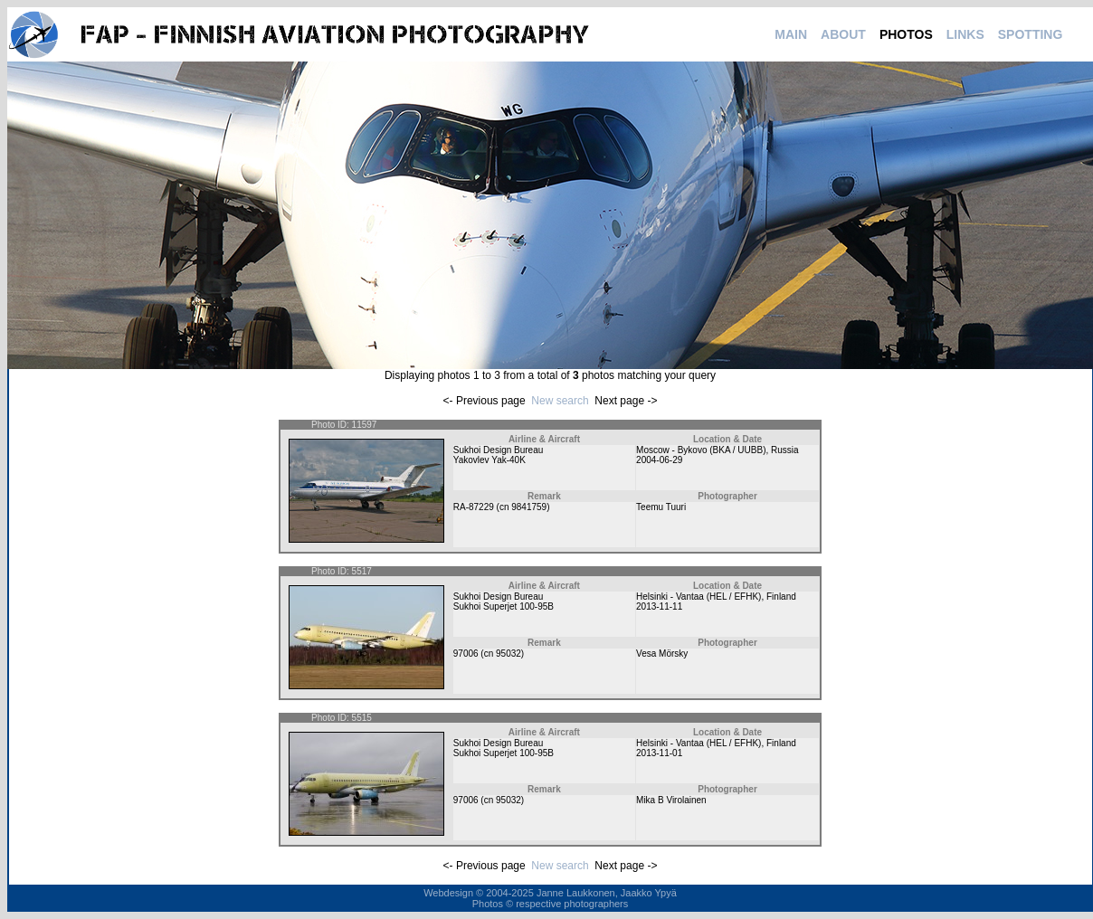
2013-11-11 (659, 606)
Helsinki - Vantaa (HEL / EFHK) (698, 597)
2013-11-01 (659, 753)
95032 (508, 653)
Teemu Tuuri (661, 507)
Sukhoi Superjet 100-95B (503, 606)
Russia (785, 450)
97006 (466, 653)
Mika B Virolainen (671, 800)
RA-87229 (473, 507)
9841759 (528, 507)
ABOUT (843, 34)
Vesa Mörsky (662, 653)
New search (559, 400)
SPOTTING (1030, 34)
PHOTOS (906, 34)
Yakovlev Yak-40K (489, 460)
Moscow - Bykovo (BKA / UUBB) (700, 450)
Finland (781, 597)
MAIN (791, 34)
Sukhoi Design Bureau (498, 450)
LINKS (965, 34)
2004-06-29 (659, 460)
